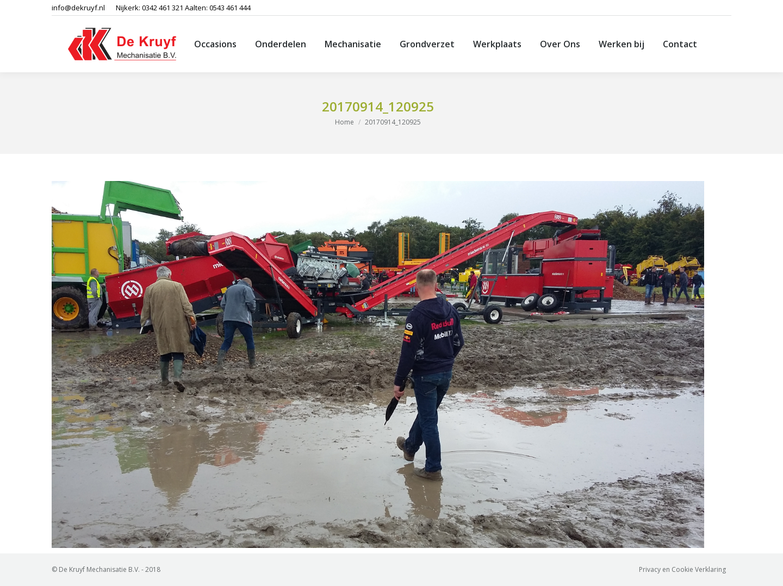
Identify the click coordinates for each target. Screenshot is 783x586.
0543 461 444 (230, 8)
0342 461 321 (162, 8)
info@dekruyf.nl (78, 8)
